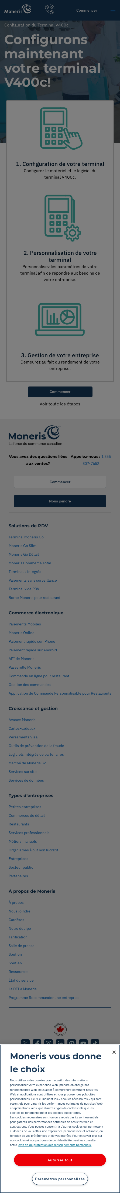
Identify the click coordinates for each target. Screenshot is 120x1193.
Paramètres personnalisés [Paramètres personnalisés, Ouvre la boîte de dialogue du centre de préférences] (60, 1178)
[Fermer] (114, 1052)
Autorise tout (59, 1159)
